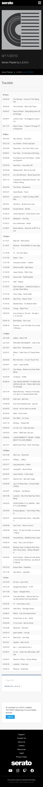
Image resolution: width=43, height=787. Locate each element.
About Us (21, 742)
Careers (21, 745)
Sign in (10, 717)
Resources (21, 749)
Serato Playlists (7, 72)
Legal (21, 753)
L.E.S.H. (19, 72)
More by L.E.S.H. (13, 686)
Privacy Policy (21, 757)
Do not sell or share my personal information (21, 780)
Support (21, 734)
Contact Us (21, 738)
